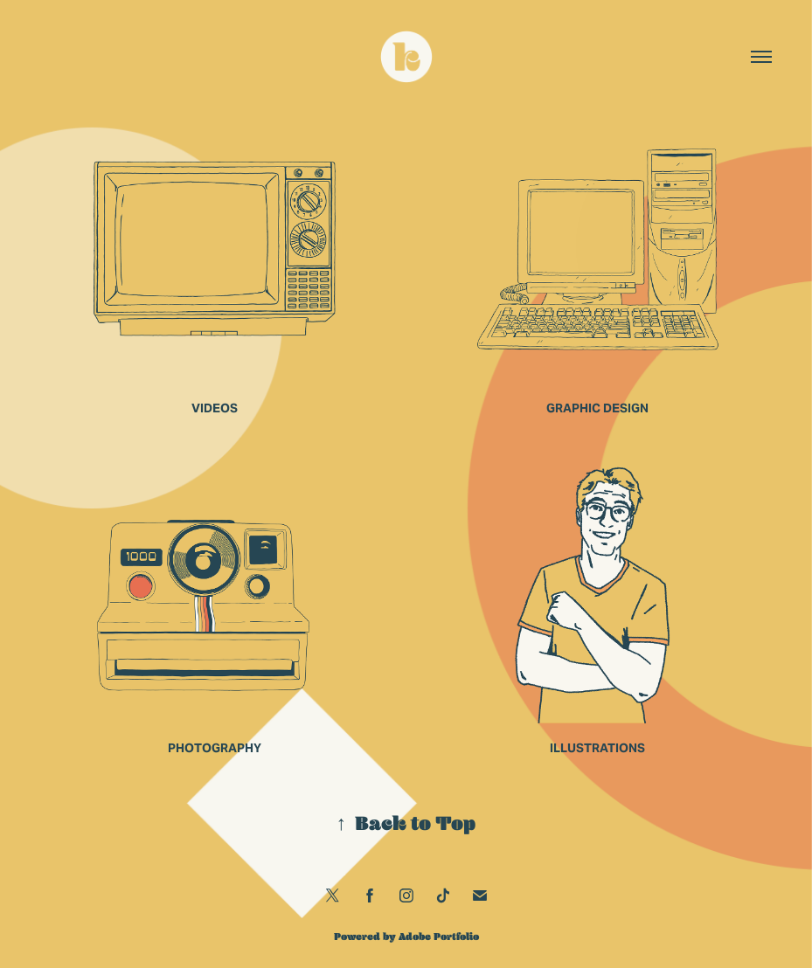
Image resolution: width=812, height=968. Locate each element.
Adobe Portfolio (439, 936)
